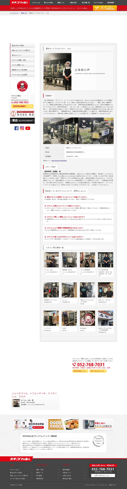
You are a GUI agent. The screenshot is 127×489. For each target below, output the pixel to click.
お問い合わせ (67, 475)
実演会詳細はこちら (79, 371)
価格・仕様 (39, 469)
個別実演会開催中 (19, 106)
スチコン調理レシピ (18, 65)
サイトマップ (102, 485)
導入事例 (39, 475)
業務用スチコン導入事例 (19, 70)
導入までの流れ (48, 2)
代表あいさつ (67, 472)
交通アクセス (112, 485)
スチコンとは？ (15, 469)
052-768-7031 (103, 469)
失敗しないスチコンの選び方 (21, 50)
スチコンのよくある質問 (19, 74)
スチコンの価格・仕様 (19, 60)
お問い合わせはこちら (97, 371)
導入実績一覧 (86, 2)
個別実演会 (39, 478)
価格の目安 (73, 2)
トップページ (14, 13)
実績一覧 (24, 13)
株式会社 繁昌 (67, 478)
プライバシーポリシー (91, 485)
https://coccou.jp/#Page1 (59, 160)
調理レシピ (61, 2)
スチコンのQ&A (98, 2)
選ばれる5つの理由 (18, 45)
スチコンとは (36, 2)
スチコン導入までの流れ (17, 478)
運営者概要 (110, 2)
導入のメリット (17, 55)
